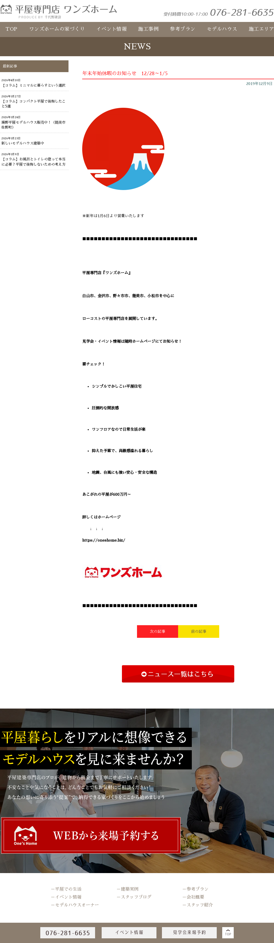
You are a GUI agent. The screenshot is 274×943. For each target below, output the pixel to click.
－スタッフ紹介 (197, 905)
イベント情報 (111, 29)
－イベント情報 (66, 897)
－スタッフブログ (134, 897)
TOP (11, 29)
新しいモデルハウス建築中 (22, 143)
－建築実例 (127, 889)
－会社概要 (193, 897)
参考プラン (182, 29)
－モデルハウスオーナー (75, 905)
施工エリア (261, 29)
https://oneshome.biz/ (103, 540)
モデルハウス (222, 29)
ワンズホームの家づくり (57, 29)
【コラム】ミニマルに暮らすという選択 (33, 85)
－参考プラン (195, 889)
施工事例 (148, 29)
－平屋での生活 (66, 889)
